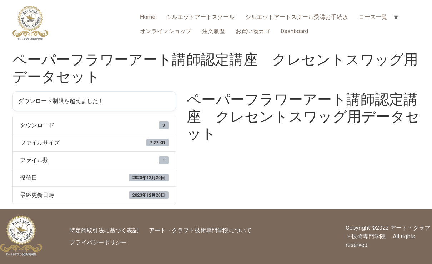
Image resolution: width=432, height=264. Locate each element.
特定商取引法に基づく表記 (104, 230)
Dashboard (294, 31)
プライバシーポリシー (98, 242)
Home (147, 17)
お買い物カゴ (253, 31)
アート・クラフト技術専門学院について (200, 230)
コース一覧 (373, 17)
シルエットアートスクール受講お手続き (296, 17)
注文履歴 (213, 31)
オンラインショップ (165, 31)
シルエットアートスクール (200, 17)
